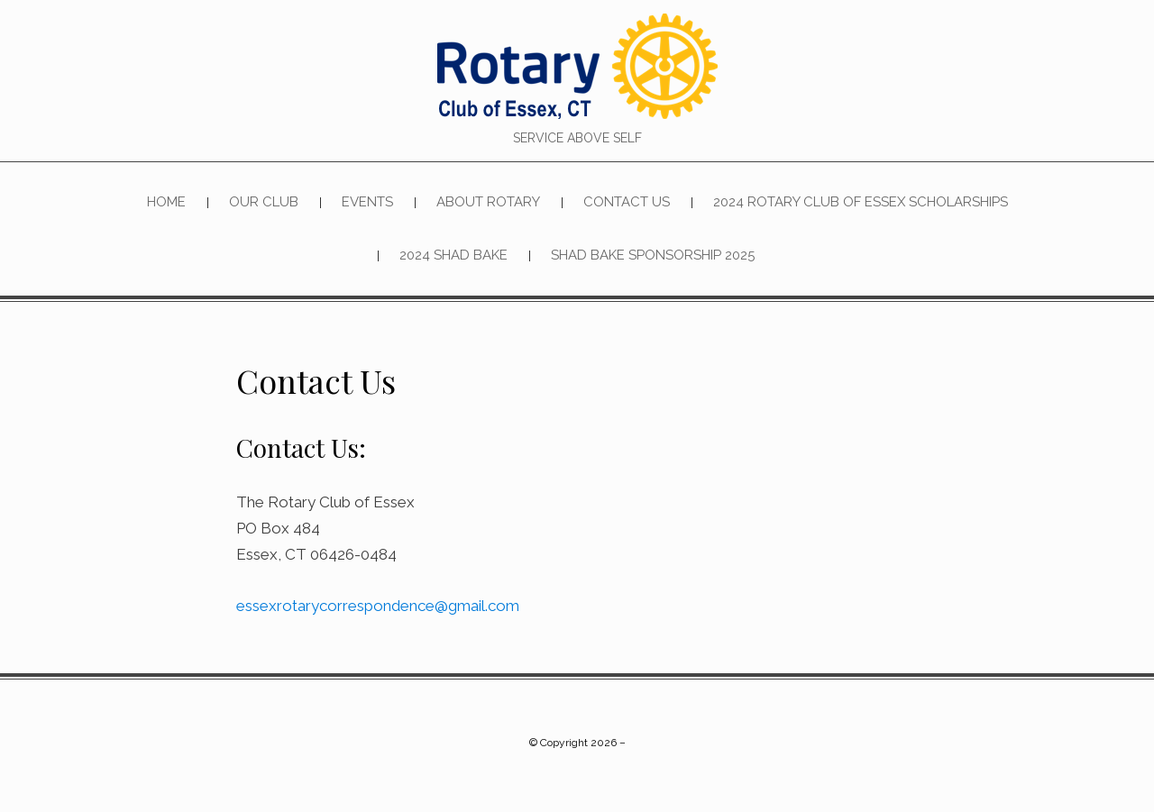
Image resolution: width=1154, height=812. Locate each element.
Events (367, 202)
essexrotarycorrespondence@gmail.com (377, 607)
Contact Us (626, 202)
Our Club (263, 202)
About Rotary (488, 202)
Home (166, 202)
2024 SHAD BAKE (453, 256)
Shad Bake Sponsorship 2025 (653, 256)
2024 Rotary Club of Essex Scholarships (860, 202)
